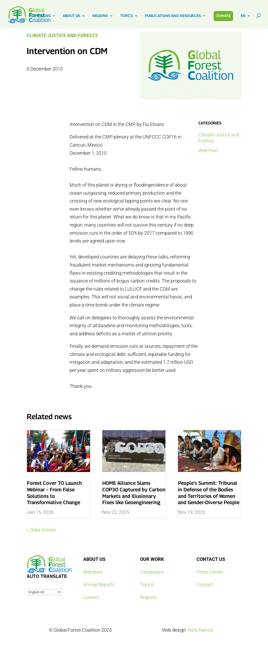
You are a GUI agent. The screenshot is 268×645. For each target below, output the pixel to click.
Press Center (210, 572)
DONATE (223, 15)
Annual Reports (99, 584)
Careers (91, 597)
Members (93, 572)
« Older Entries (41, 530)
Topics (147, 584)
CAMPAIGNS (40, 16)
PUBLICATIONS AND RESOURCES (173, 16)
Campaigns (152, 572)
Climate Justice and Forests (62, 35)
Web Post (208, 150)
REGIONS (100, 16)
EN (243, 16)
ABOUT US (71, 16)
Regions (148, 597)
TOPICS (126, 16)
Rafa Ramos (200, 630)
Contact (205, 584)
